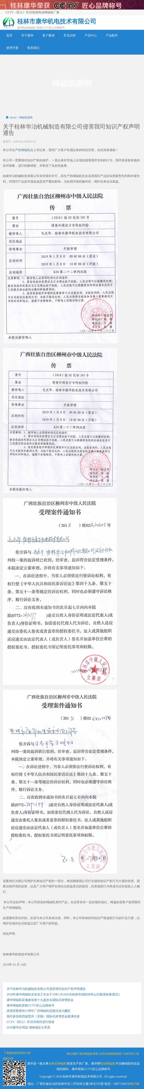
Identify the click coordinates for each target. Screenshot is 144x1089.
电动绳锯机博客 (88, 1053)
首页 (9, 35)
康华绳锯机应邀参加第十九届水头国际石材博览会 (40, 1000)
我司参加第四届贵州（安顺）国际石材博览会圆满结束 (43, 1016)
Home (13, 117)
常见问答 (70, 35)
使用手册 (12, 47)
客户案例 (48, 35)
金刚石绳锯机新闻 (110, 1053)
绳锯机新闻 (26, 117)
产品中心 (91, 35)
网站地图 (72, 1053)
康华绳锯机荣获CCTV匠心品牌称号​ (30, 1005)
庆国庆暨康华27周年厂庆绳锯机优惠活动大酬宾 (39, 1010)
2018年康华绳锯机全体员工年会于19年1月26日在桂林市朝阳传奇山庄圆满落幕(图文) (63, 994)
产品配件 (112, 35)
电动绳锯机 (107, 1063)
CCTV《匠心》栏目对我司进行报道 (30, 1022)
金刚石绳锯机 (58, 1063)
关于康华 (27, 35)
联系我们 (33, 47)
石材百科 (128, 1053)
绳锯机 (25, 150)
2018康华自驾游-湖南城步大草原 (28, 1027)
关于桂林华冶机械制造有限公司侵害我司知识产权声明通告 (46, 988)
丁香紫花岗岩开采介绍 (17, 1053)
